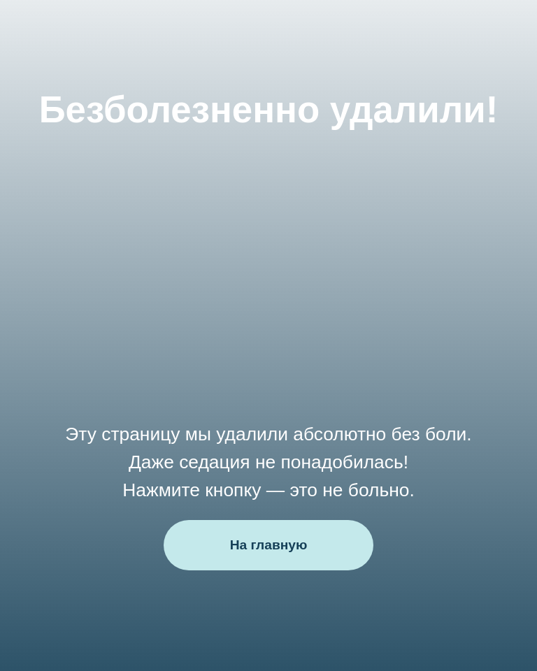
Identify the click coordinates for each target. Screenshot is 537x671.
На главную (269, 544)
